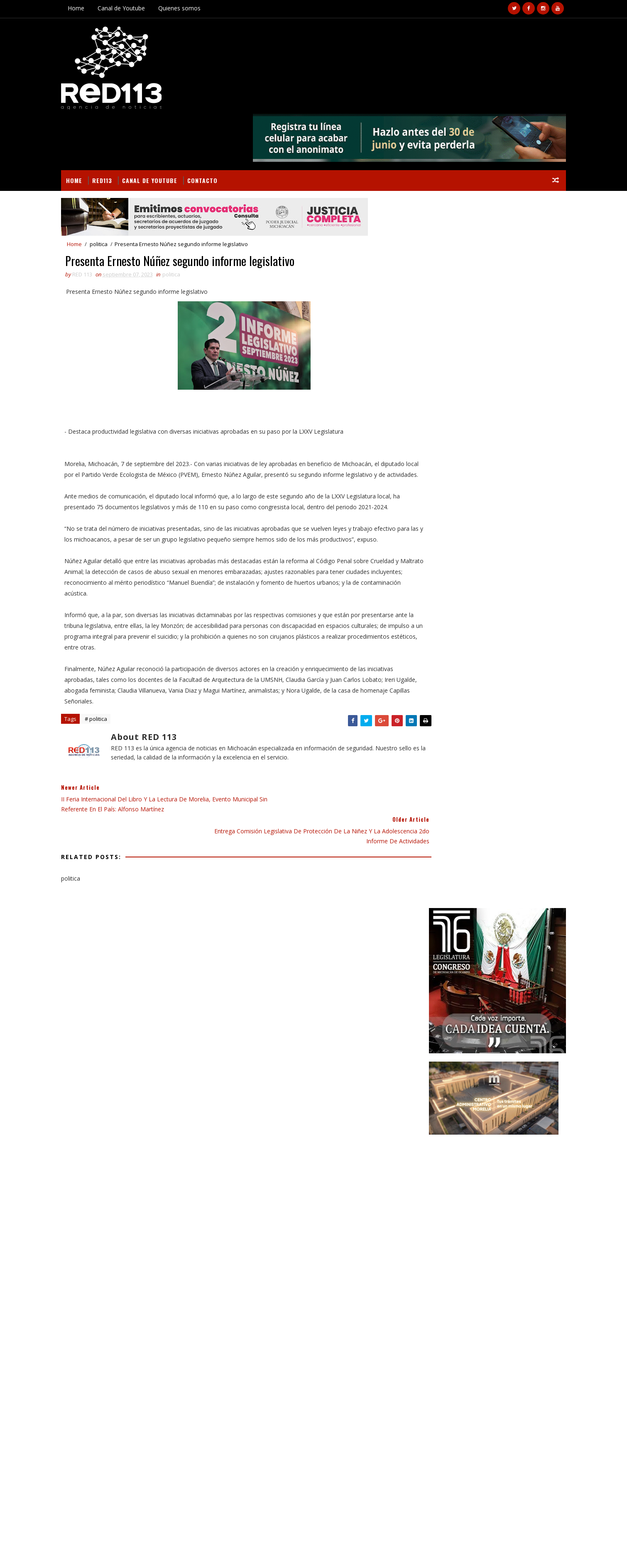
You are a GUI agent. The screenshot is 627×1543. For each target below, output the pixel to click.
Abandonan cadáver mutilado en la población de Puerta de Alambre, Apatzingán (143, 1356)
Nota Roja (433, 919)
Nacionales (516, 905)
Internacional (439, 905)
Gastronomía (473, 876)
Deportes (515, 847)
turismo (500, 948)
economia (432, 948)
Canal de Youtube (135, 8)
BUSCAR (518, 829)
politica (112, 192)
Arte (425, 847)
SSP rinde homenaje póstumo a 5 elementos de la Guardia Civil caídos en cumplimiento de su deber (502, 1046)
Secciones (449, 829)
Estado (531, 861)
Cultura (481, 847)
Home (89, 8)
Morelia (480, 905)
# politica (109, 702)
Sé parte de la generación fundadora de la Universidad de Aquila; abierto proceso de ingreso (500, 1081)
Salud (500, 919)
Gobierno (514, 876)
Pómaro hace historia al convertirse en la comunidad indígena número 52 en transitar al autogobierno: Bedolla (502, 1116)
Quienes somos (193, 8)
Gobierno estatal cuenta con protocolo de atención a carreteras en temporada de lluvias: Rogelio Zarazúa (499, 1150)
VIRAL (169, 1526)
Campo (451, 847)
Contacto (216, 127)
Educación (433, 861)
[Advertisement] (483, 433)
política (467, 948)
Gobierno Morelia (499, 890)
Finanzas (431, 876)
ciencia (467, 934)
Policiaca (469, 919)
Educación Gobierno (485, 861)
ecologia (499, 934)
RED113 (116, 127)
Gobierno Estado (442, 890)
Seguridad (433, 934)
